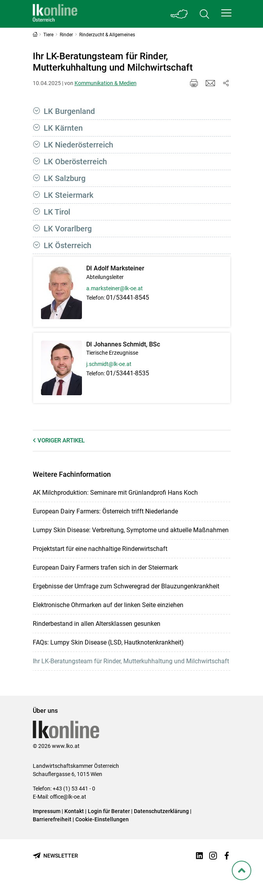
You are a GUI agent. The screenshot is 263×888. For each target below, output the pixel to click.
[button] (226, 12)
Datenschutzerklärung (161, 811)
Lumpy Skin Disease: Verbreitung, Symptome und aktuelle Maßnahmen (131, 530)
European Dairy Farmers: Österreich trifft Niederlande (105, 511)
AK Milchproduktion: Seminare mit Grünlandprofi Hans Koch (115, 492)
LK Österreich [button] (67, 245)
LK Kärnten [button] (63, 128)
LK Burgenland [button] (69, 111)
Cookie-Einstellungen (102, 819)
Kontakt (74, 811)
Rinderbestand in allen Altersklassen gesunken (96, 623)
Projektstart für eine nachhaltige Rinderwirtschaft (100, 548)
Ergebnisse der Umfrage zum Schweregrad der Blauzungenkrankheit (126, 586)
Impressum (46, 811)
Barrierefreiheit (52, 819)
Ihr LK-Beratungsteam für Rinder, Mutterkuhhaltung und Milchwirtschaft (131, 661)
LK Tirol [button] (57, 212)
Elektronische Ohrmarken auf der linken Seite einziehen (108, 605)
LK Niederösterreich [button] (78, 144)
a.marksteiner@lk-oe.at (114, 288)
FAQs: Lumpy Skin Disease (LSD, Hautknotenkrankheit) (108, 642)
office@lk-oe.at (68, 797)
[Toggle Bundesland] (179, 14)
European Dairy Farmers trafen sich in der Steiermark (105, 567)
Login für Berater (109, 811)
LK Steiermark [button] (68, 195)
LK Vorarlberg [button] (68, 228)
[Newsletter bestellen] (55, 856)
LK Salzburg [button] (64, 178)
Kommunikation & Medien (106, 83)
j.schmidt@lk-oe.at (109, 364)
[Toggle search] (204, 14)
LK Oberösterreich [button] (75, 161)
